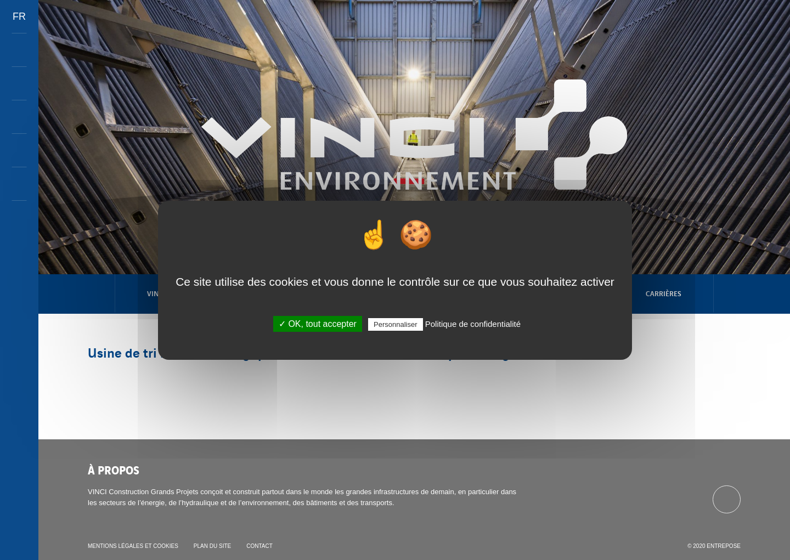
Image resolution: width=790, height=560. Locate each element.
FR (19, 16)
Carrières (663, 293)
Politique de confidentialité (473, 324)
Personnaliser (395, 324)
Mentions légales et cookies (133, 546)
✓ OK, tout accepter (318, 324)
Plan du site (212, 546)
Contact (259, 546)
